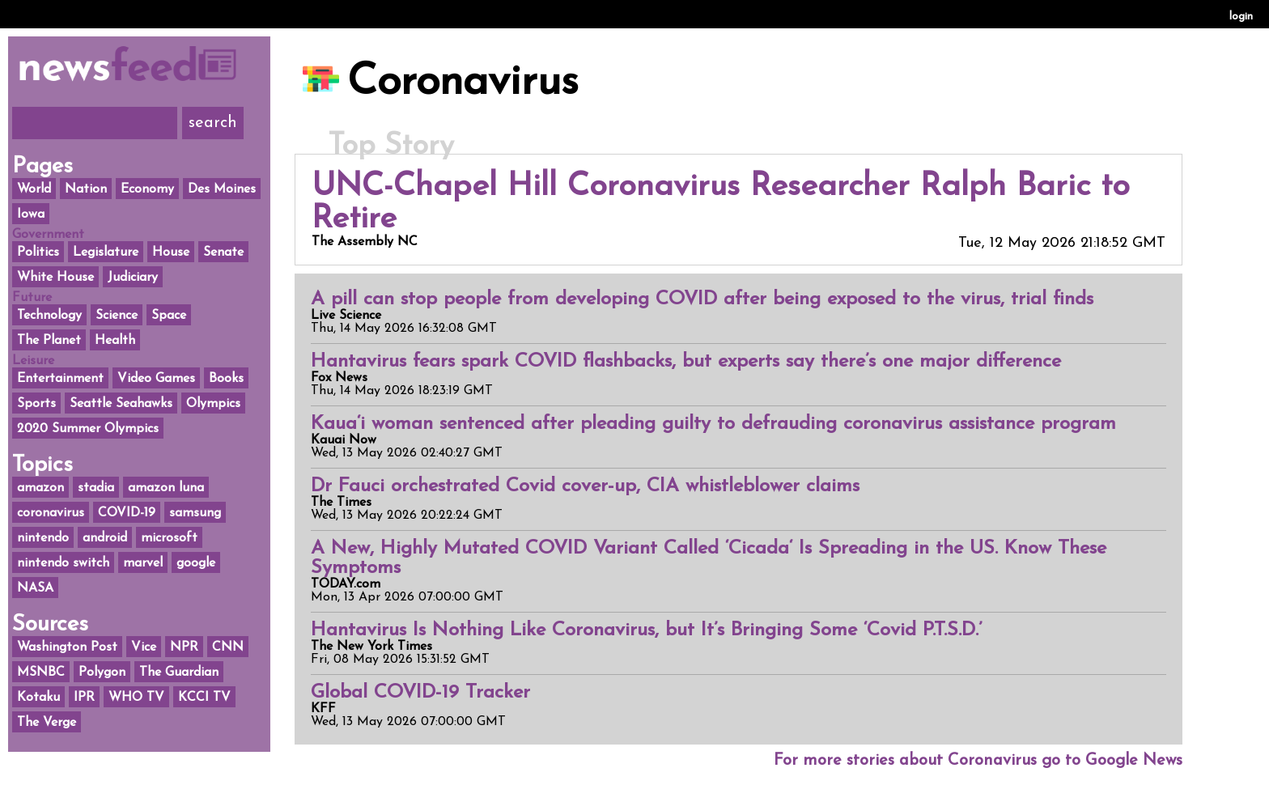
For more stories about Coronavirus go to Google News (978, 761)
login (1241, 17)
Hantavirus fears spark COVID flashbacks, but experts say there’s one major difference (686, 361)
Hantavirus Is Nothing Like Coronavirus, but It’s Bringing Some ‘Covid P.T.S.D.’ (646, 630)
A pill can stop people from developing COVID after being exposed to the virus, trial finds (702, 299)
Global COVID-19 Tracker (420, 692)
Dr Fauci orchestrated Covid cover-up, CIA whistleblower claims (585, 486)
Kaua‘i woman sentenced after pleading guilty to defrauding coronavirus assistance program (713, 424)
